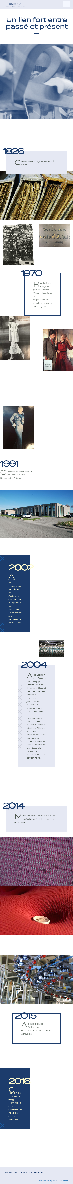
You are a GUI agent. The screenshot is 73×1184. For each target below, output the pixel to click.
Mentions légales (48, 1181)
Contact (64, 1181)
